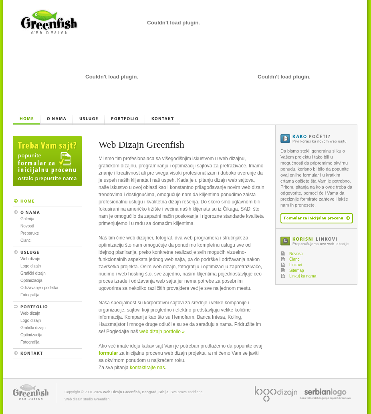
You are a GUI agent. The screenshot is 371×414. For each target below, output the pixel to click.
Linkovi (295, 265)
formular (108, 353)
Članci (26, 240)
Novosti (27, 226)
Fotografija (29, 295)
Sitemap (296, 270)
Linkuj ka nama (302, 276)
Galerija (27, 219)
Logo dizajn (30, 266)
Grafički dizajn (33, 273)
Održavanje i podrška (39, 287)
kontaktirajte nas (147, 367)
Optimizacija (31, 280)
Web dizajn (30, 259)
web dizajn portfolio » (162, 331)
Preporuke (29, 233)
